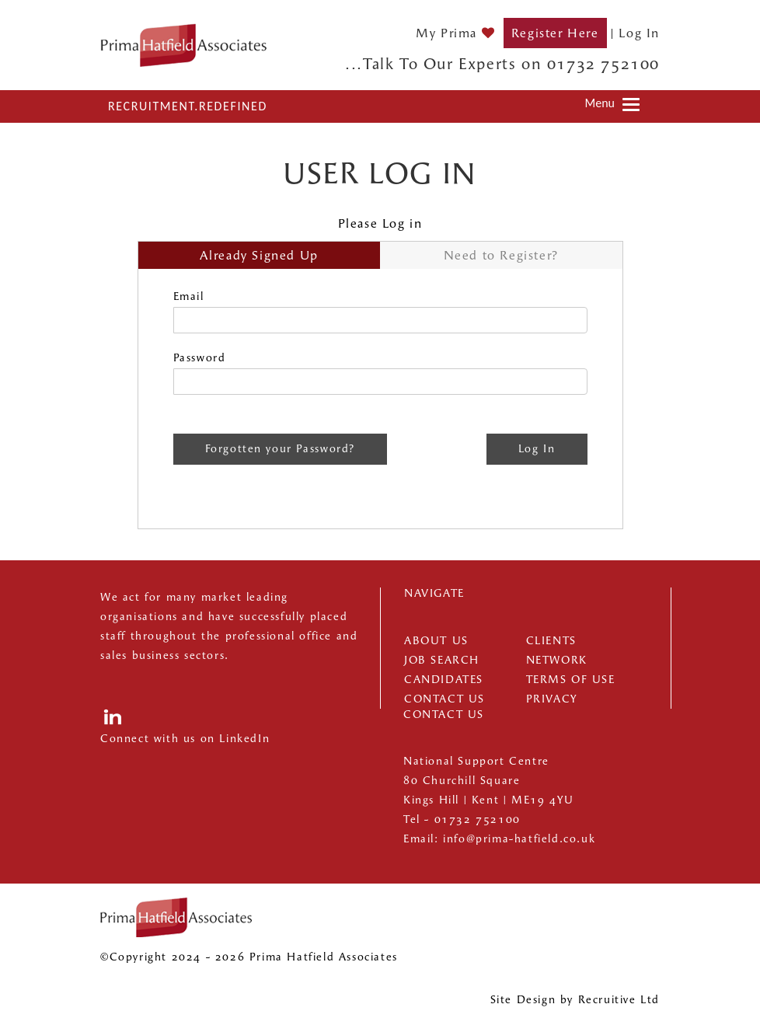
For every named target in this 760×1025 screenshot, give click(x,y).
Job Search (441, 660)
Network (556, 660)
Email (188, 296)
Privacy (552, 699)
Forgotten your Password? (280, 448)
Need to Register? (501, 255)
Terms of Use (570, 679)
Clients (551, 640)
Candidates (443, 679)
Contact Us (444, 699)
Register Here (555, 33)
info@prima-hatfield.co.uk (519, 838)
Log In (639, 33)
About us (436, 640)
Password (199, 357)
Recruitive (607, 999)
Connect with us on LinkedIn (185, 738)
